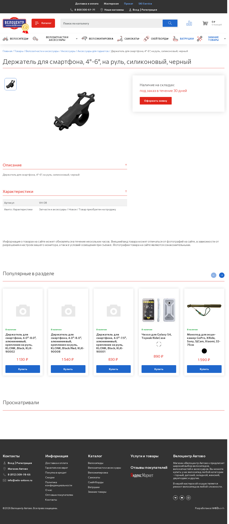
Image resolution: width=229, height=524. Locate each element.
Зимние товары (97, 491)
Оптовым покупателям (59, 494)
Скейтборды (96, 482)
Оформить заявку (155, 100)
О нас (48, 489)
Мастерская (111, 3)
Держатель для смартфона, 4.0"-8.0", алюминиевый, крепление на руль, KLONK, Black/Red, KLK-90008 (67, 342)
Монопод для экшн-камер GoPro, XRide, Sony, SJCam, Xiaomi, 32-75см (203, 339)
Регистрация (149, 9)
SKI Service (145, 3)
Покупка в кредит (56, 472)
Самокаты (94, 477)
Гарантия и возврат (56, 467)
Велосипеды (96, 462)
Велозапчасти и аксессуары (104, 467)
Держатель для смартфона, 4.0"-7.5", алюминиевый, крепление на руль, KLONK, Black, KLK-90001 (111, 342)
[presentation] (213, 275)
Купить (22, 369)
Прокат (128, 3)
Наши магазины (114, 9)
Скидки (49, 477)
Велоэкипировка (98, 472)
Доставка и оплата (87, 3)
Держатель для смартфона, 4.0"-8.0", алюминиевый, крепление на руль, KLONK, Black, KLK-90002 (20, 342)
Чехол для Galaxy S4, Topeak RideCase (157, 335)
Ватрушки (94, 487)
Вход (136, 9)
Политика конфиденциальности (58, 484)
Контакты (51, 499)
